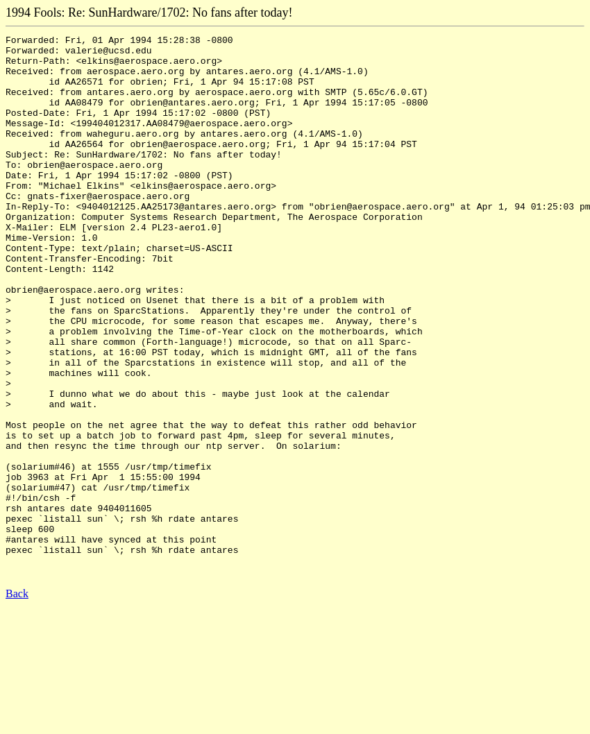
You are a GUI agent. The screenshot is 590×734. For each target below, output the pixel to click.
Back (17, 702)
